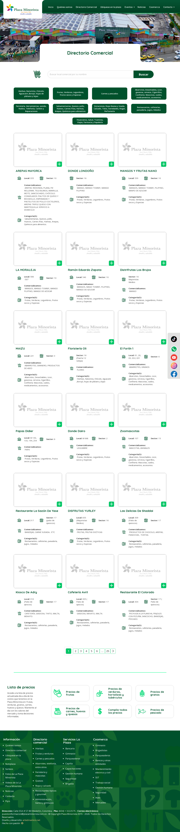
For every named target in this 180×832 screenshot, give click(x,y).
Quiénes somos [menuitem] (64, 7)
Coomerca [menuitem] (154, 7)
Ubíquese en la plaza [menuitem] (110, 7)
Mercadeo (100, 802)
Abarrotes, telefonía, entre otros (45, 765)
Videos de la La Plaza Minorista (13, 784)
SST (97, 777)
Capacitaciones (73, 768)
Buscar (143, 74)
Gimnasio (70, 753)
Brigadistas (101, 750)
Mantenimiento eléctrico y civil (103, 770)
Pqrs (7, 801)
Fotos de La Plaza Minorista (14, 775)
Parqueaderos (72, 758)
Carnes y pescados (44, 758)
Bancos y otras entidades (102, 762)
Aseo (97, 797)
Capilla (69, 763)
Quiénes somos (13, 745)
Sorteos (9, 768)
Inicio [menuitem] (50, 7)
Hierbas (39, 748)
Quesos (39, 780)
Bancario (70, 748)
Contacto (9, 796)
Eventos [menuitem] (129, 7)
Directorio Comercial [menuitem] (86, 7)
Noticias (9, 791)
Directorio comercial (15, 750)
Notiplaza (10, 763)
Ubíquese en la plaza (13, 757)
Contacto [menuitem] (167, 7)
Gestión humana (73, 773)
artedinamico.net (31, 820)
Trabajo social (102, 782)
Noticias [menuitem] (142, 7)
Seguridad (70, 778)
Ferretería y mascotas (41, 774)
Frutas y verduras (44, 753)
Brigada (69, 783)
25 (107, 651)
